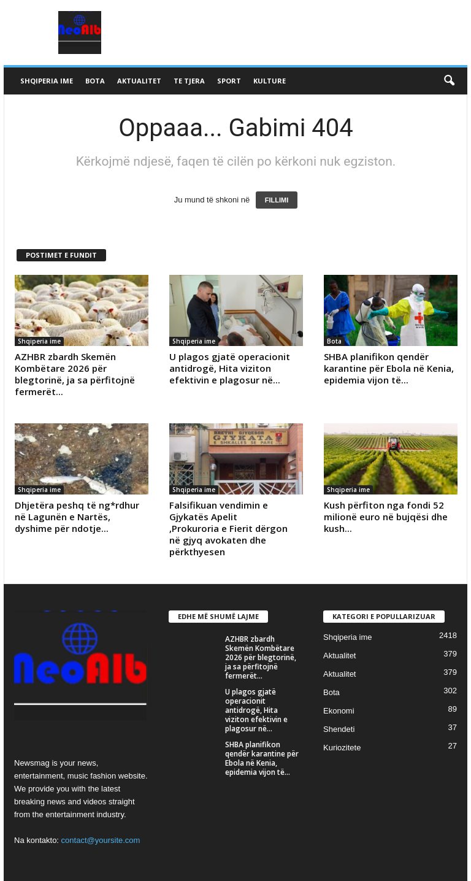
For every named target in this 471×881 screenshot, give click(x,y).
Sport (229, 80)
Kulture (269, 80)
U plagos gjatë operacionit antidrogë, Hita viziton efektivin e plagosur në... (229, 368)
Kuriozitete (342, 747)
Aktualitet (139, 80)
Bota (95, 80)
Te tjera (189, 80)
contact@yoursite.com (100, 840)
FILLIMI (277, 200)
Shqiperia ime (46, 80)
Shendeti (338, 729)
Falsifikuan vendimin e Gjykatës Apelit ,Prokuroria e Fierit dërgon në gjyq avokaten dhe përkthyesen (228, 528)
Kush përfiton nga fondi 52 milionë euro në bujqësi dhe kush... (386, 516)
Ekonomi (338, 710)
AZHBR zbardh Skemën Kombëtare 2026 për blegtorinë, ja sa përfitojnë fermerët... (75, 374)
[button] (448, 80)
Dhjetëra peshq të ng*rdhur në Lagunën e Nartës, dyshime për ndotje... (77, 516)
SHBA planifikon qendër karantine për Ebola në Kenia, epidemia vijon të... (389, 368)
